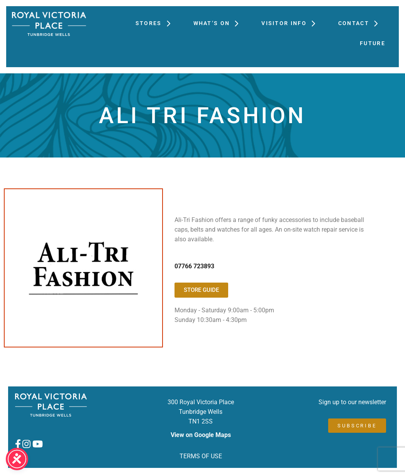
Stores (157, 23)
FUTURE (372, 43)
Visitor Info (292, 23)
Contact (361, 23)
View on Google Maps (201, 435)
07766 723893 (194, 266)
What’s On (219, 23)
